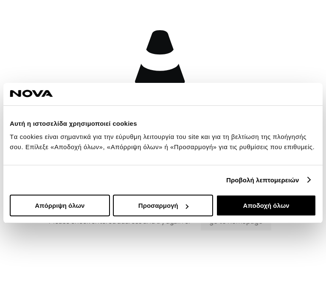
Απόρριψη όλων (59, 205)
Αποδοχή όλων (266, 205)
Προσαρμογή (163, 205)
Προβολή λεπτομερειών (262, 180)
